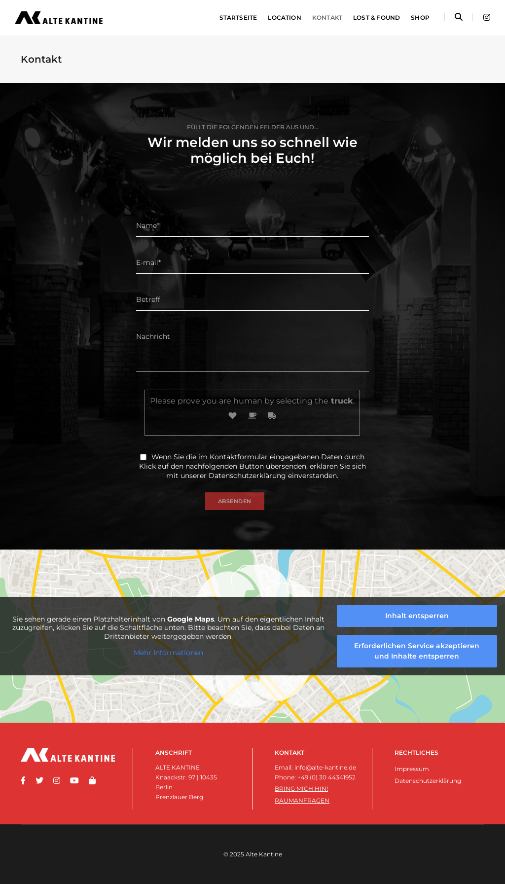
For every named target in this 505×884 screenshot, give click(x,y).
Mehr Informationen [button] (168, 653)
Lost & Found (376, 17)
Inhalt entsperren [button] (417, 615)
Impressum (412, 769)
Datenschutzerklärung (247, 475)
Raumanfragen (302, 800)
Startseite (238, 17)
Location (284, 17)
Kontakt (327, 17)
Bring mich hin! (301, 788)
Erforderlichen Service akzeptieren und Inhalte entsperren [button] (416, 651)
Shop (420, 17)
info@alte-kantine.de (325, 767)
